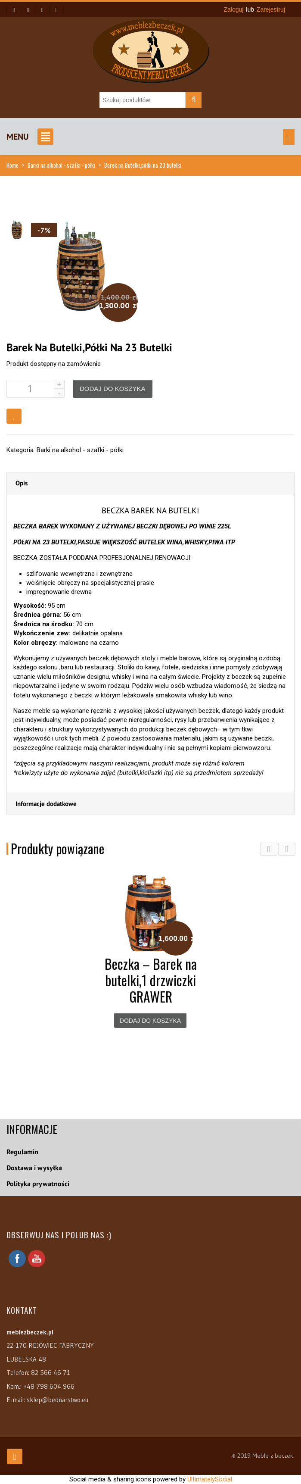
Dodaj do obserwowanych (14, 416)
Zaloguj (233, 9)
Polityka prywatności (37, 1183)
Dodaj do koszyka (113, 388)
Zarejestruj (271, 9)
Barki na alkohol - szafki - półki (61, 165)
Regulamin (22, 1151)
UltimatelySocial (209, 1479)
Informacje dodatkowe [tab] (46, 804)
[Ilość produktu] (35, 389)
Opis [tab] (22, 483)
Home (12, 165)
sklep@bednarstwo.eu (57, 1400)
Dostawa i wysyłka (34, 1167)
